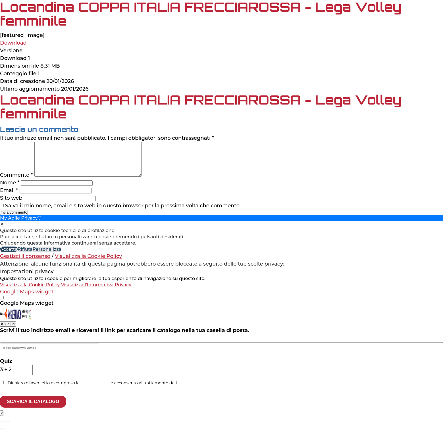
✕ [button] (2, 231)
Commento (16, 182)
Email (9, 197)
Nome (9, 189)
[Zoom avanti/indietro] (0, 428)
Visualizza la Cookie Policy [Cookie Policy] (88, 263)
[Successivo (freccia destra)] (3, 435)
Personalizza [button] (47, 256)
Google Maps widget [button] (27, 298)
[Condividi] (5, 428)
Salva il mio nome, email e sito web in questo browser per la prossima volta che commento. (123, 212)
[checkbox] (221, 310)
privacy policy (95, 389)
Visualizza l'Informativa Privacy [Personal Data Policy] (96, 291)
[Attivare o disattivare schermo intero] (3, 428)
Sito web (11, 205)
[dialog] (221, 240)
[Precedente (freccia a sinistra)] (0, 435)
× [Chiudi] (2, 420)
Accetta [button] (9, 256)
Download (13, 43)
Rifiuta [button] (25, 256)
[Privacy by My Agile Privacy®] (16, 326)
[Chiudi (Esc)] (8, 428)
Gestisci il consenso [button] (25, 263)
